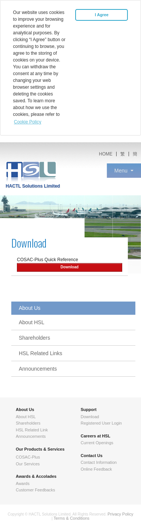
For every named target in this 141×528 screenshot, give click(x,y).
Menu (120, 171)
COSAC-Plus (28, 457)
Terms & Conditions (71, 518)
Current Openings (97, 442)
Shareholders (34, 338)
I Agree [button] (101, 14)
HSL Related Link (32, 430)
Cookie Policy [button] (27, 122)
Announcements (38, 369)
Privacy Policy (120, 514)
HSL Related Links (40, 353)
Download (70, 267)
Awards (22, 483)
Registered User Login (101, 423)
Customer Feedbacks (35, 490)
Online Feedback (96, 469)
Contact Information (99, 462)
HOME (105, 154)
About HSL (31, 322)
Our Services (28, 464)
